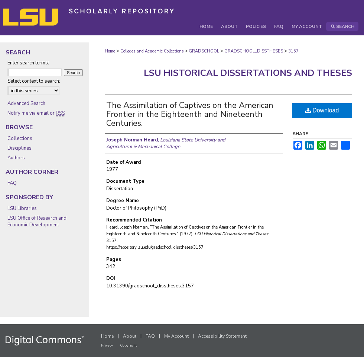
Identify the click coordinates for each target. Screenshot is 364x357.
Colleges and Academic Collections (151, 51)
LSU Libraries (22, 208)
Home (110, 51)
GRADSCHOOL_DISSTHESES (253, 51)
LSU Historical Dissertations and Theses (248, 73)
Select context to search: (33, 81)
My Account (176, 336)
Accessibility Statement (222, 336)
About (129, 336)
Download (322, 110)
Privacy (107, 345)
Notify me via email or (36, 113)
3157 (293, 51)
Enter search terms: (28, 63)
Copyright (128, 345)
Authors (16, 157)
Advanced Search (26, 103)
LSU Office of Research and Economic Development (36, 221)
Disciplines (19, 148)
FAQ (12, 183)
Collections (19, 138)
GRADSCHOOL (204, 51)
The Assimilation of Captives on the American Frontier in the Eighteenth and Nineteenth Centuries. (189, 114)
